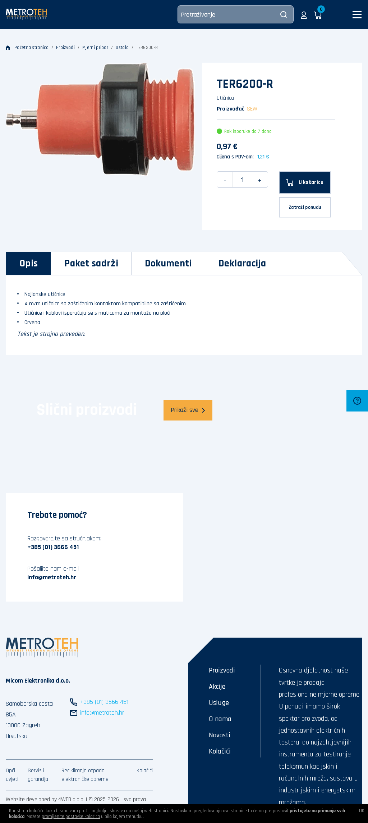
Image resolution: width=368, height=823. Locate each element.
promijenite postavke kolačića (71, 816)
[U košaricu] (305, 182)
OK (361, 811)
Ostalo (122, 47)
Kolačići (145, 770)
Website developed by (31, 799)
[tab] (28, 263)
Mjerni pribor (95, 47)
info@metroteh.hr (51, 577)
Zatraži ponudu (305, 207)
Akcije (217, 686)
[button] (304, 14)
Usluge (219, 702)
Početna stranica (27, 47)
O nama (220, 719)
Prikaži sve (188, 410)
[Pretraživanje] (236, 14)
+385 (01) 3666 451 (53, 547)
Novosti (219, 735)
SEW (252, 109)
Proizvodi (65, 47)
